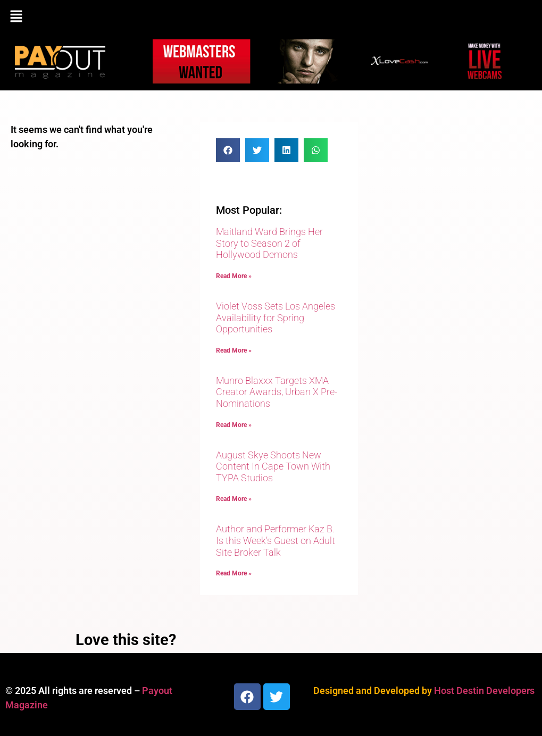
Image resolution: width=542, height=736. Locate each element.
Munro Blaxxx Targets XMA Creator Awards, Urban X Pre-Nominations (276, 392)
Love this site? (126, 640)
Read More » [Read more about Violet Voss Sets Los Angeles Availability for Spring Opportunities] (234, 350)
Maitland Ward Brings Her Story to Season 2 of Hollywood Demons (269, 243)
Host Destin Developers (484, 690)
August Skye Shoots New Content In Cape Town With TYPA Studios (273, 466)
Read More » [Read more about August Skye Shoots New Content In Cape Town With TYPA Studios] (234, 499)
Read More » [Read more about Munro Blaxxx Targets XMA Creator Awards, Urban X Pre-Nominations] (234, 425)
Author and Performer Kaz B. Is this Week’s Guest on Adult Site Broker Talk (275, 540)
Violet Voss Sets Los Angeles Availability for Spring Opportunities (275, 317)
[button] (271, 17)
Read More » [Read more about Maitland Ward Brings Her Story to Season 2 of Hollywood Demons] (234, 276)
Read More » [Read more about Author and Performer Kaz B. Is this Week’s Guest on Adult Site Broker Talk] (234, 573)
